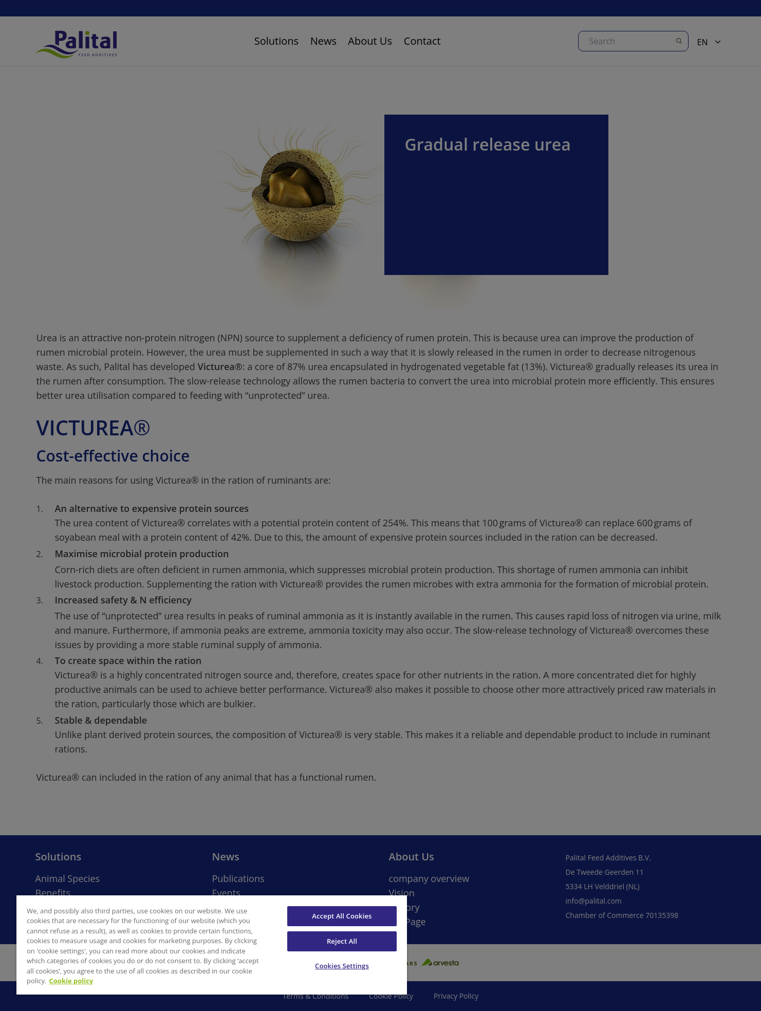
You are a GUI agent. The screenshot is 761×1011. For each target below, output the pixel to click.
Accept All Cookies (342, 916)
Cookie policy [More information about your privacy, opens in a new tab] (71, 980)
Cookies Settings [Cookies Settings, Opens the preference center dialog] (342, 965)
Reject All (342, 941)
